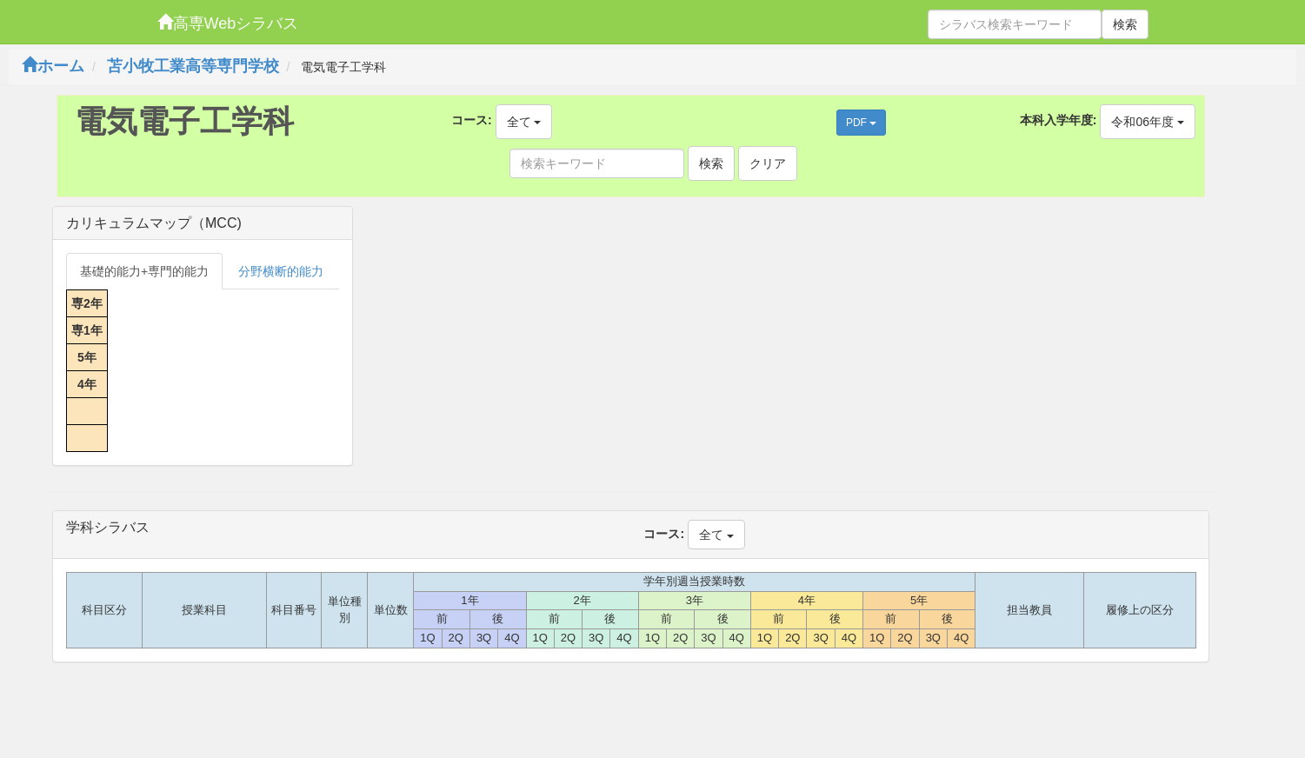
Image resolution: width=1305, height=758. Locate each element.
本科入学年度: (1058, 120)
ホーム (53, 66)
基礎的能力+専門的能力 (144, 271)
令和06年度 (1147, 122)
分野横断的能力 (280, 271)
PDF (861, 122)
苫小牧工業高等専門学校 (193, 66)
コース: (471, 120)
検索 (1125, 24)
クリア (767, 163)
